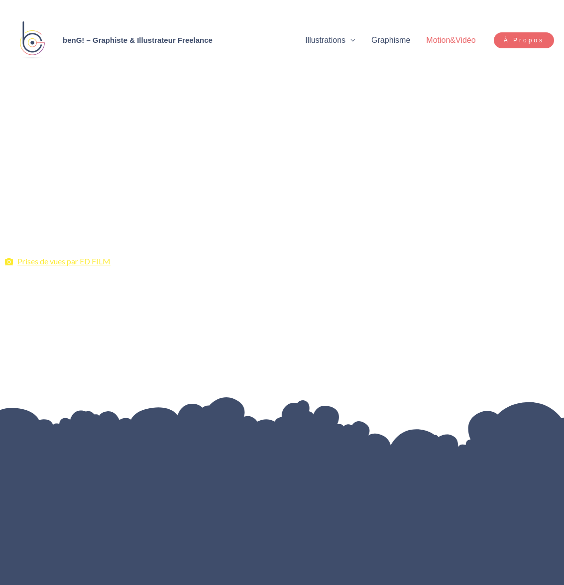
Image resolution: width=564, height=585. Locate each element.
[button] (524, 40)
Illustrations (325, 40)
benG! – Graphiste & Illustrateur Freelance (138, 40)
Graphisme (390, 40)
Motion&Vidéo (450, 40)
